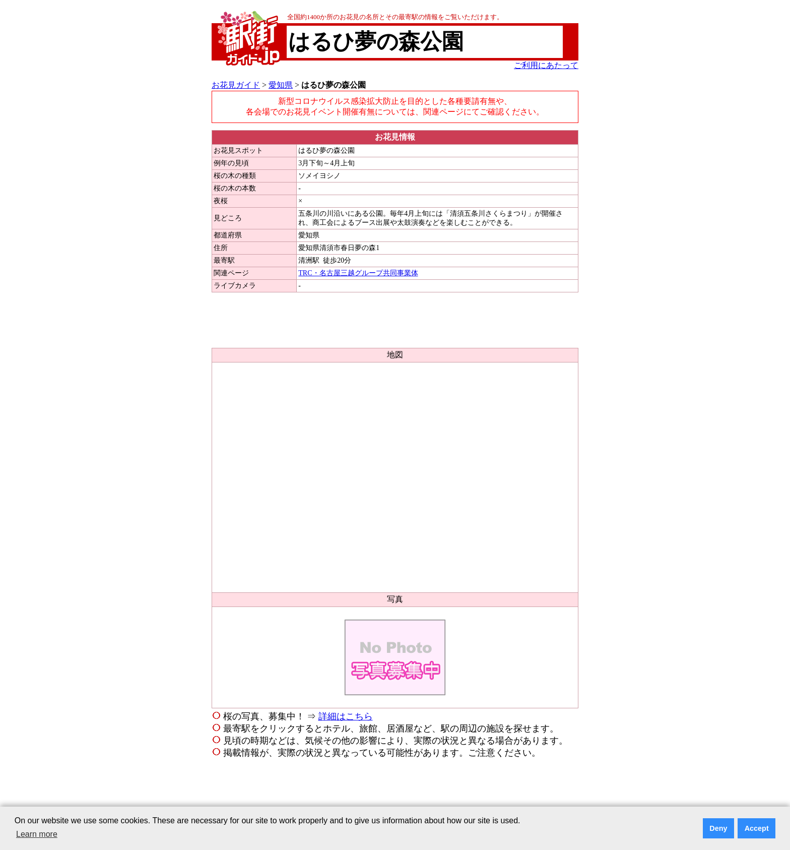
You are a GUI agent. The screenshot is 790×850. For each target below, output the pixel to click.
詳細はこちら (345, 716)
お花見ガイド (236, 85)
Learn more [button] (36, 834)
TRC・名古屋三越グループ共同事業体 (358, 273)
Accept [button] (757, 828)
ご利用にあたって (546, 65)
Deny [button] (718, 828)
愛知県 (281, 85)
